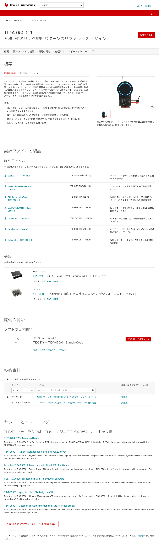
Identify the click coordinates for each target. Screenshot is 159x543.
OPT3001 (39, 294)
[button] (7, 13)
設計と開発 (19, 20)
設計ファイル (146, 35)
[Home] (19, 5)
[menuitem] (144, 13)
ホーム (7, 20)
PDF (49, 281)
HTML (56, 281)
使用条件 (141, 535)
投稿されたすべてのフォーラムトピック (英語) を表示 (31, 524)
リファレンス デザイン (38, 20)
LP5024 (38, 276)
